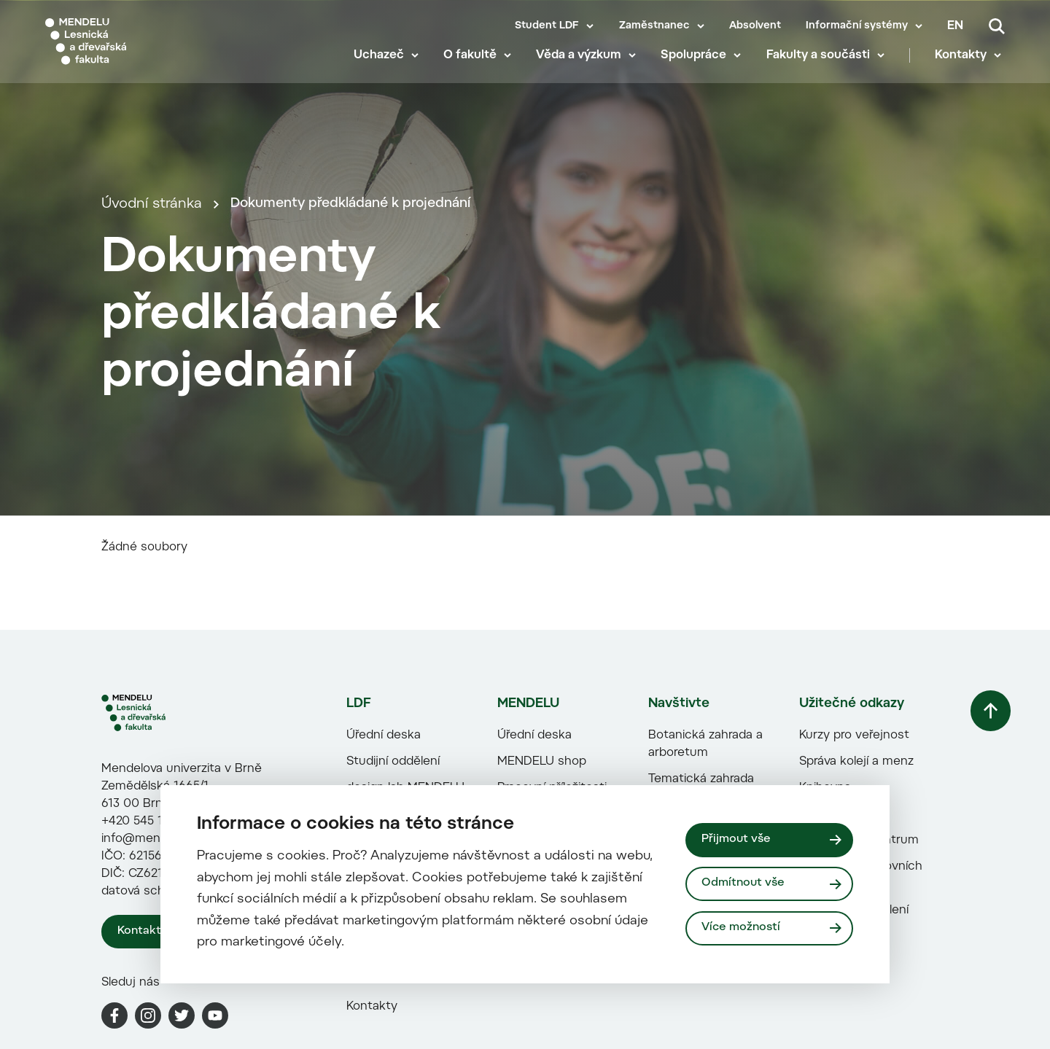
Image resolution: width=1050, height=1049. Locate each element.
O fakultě (472, 65)
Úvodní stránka (151, 265)
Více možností (742, 929)
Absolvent (755, 26)
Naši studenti (378, 998)
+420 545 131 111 (146, 936)
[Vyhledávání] (997, 26)
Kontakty (964, 65)
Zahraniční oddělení (848, 1024)
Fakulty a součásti (821, 65)
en (955, 26)
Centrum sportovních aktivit (855, 989)
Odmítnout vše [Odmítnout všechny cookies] (744, 883)
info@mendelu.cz (150, 953)
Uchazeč (382, 65)
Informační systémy (857, 26)
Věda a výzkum (582, 65)
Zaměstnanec (654, 26)
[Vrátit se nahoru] (983, 830)
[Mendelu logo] (131, 45)
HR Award (519, 998)
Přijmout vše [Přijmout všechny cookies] (736, 839)
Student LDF (547, 26)
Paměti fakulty (381, 1024)
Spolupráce (697, 65)
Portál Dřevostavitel (697, 989)
